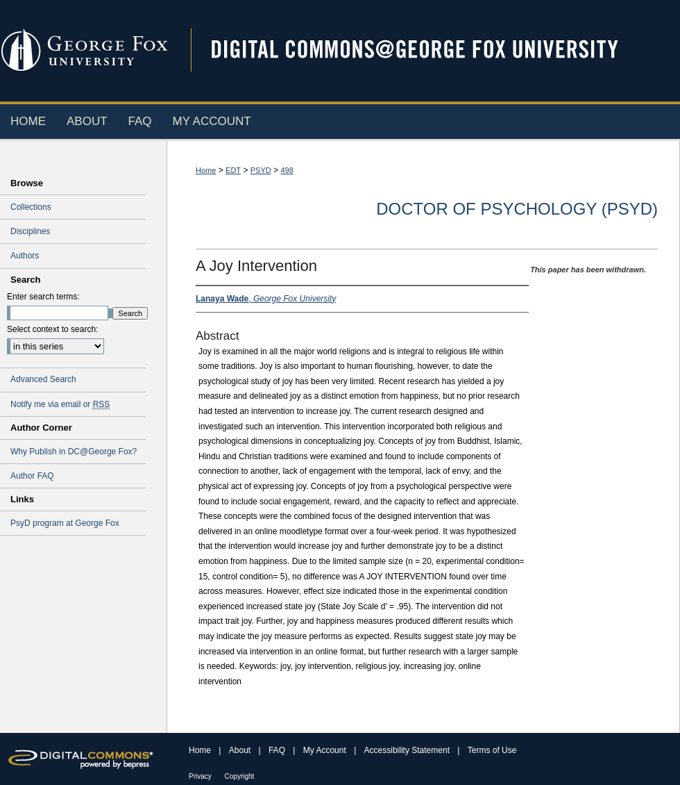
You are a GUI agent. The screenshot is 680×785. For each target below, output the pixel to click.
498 (286, 170)
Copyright (240, 776)
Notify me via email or (60, 404)
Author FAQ (32, 476)
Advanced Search (43, 379)
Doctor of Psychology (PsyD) (517, 208)
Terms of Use (492, 750)
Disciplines (30, 231)
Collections (30, 207)
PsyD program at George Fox (64, 523)
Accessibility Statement (408, 750)
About (241, 750)
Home (206, 170)
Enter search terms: (43, 296)
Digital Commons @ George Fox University (426, 50)
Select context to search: (52, 329)
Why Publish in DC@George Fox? (73, 451)
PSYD (260, 170)
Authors (24, 256)
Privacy (201, 776)
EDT (233, 170)
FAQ (278, 750)
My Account (325, 750)
